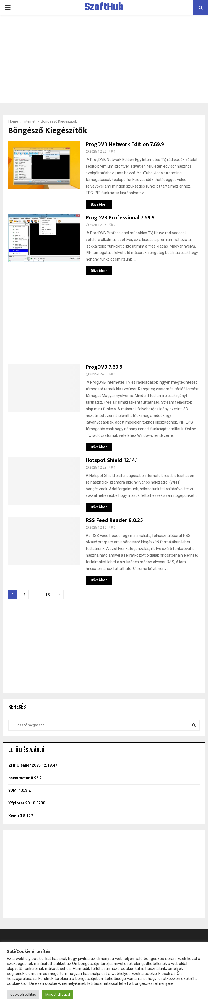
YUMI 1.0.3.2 (19, 790)
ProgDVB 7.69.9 (104, 367)
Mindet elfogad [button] (57, 994)
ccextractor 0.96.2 (25, 778)
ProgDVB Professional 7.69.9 (120, 217)
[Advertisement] (104, 59)
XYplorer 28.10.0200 (26, 803)
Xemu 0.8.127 (20, 816)
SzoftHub (104, 7)
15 (47, 595)
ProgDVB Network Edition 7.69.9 (125, 144)
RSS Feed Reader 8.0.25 (114, 520)
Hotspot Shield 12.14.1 (112, 460)
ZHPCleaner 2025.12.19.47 (32, 765)
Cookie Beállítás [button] (23, 994)
